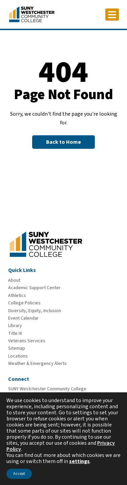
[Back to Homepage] (63, 142)
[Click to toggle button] (112, 14)
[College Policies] (24, 303)
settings (79, 461)
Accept (19, 474)
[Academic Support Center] (34, 287)
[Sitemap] (16, 348)
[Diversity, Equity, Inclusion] (34, 310)
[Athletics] (17, 295)
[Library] (15, 325)
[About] (14, 280)
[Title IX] (15, 333)
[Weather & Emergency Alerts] (37, 363)
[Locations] (18, 356)
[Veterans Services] (26, 341)
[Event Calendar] (23, 318)
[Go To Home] (32, 14)
